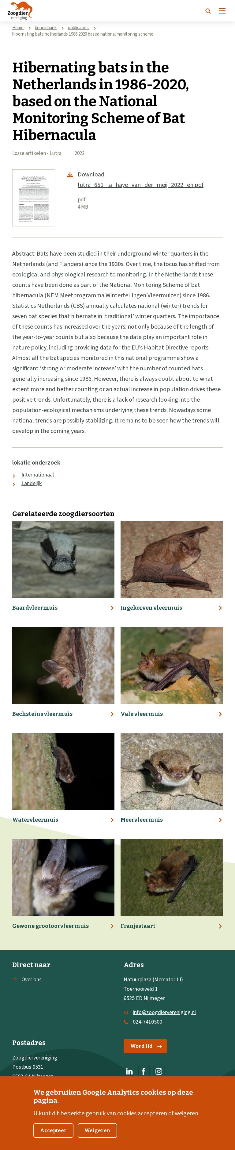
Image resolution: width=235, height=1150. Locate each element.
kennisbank (46, 28)
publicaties (78, 28)
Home (18, 28)
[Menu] (222, 11)
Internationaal (37, 475)
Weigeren (97, 1138)
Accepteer (53, 1138)
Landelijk (31, 483)
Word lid (146, 1046)
